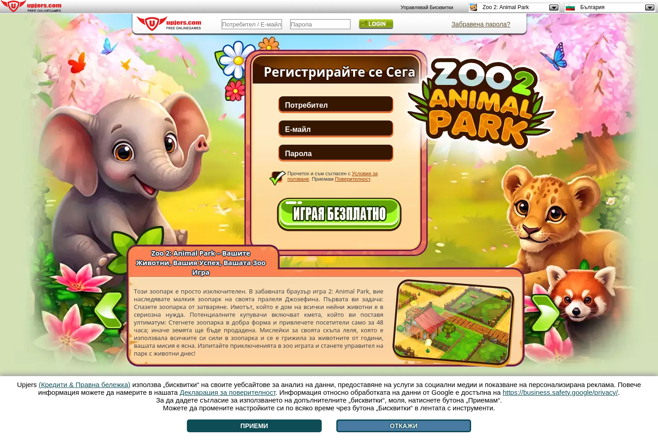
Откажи (404, 426)
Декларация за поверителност (228, 392)
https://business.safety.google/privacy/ (560, 392)
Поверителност (352, 179)
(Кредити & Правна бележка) (85, 384)
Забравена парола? (480, 24)
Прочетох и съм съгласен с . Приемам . (332, 176)
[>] (545, 315)
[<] (108, 309)
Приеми (254, 426)
